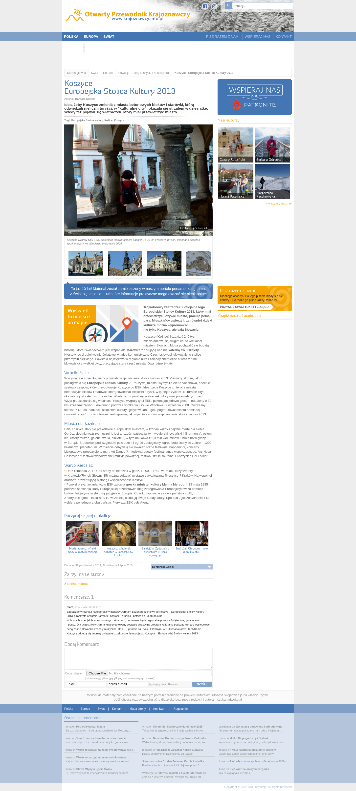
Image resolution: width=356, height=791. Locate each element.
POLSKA (71, 37)
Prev (72, 263)
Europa (108, 73)
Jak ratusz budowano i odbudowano (259, 726)
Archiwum (159, 708)
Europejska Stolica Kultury (87, 120)
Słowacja (124, 73)
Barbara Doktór (85, 98)
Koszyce (119, 120)
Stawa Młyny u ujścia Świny (94, 769)
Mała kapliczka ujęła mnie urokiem (254, 749)
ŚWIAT (108, 37)
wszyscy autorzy (280, 203)
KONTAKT (284, 37)
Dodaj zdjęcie (73, 673)
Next (204, 263)
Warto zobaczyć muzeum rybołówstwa (101, 749)
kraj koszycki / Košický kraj (152, 73)
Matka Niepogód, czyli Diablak (248, 738)
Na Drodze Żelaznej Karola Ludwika (180, 749)
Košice (108, 120)
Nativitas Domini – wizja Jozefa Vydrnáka (179, 738)
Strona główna (76, 73)
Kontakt (117, 708)
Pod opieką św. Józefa (90, 726)
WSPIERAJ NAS (257, 37)
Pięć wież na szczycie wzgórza (249, 761)
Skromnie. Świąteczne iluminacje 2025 (177, 726)
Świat (94, 73)
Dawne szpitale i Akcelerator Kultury (182, 772)
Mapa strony (138, 708)
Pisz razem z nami (237, 290)
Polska (68, 708)
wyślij (202, 684)
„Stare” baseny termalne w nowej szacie (100, 738)
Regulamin (181, 708)
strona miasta (77, 584)
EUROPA (91, 37)
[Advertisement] (175, 53)
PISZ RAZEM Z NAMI (222, 37)
